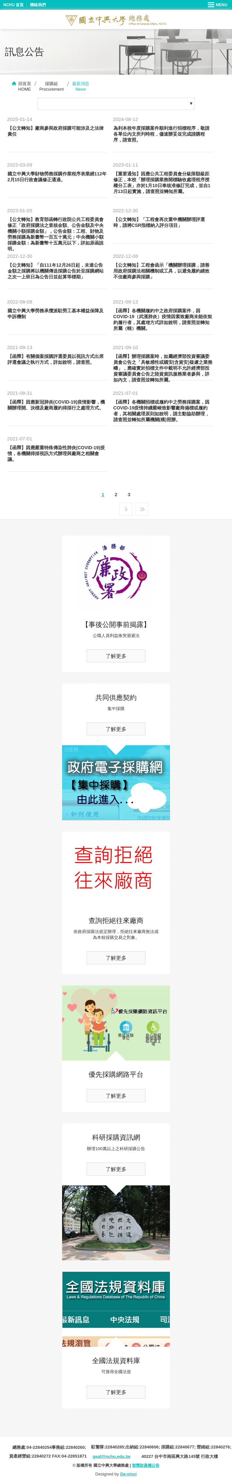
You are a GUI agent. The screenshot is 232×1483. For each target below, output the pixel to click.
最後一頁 (142, 507)
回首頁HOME (24, 86)
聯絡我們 (38, 5)
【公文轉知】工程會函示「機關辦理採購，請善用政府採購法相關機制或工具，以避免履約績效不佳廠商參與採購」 (161, 270)
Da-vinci (128, 1474)
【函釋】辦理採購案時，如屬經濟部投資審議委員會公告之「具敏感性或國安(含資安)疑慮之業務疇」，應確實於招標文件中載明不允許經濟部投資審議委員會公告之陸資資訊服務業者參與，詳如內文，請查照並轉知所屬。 (162, 368)
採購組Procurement (52, 86)
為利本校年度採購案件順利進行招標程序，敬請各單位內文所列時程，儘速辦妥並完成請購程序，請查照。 (161, 134)
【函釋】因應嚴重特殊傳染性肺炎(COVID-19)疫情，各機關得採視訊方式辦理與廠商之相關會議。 (56, 453)
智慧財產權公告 (145, 1465)
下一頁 (125, 507)
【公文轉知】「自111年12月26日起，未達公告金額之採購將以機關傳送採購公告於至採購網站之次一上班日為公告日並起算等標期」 (56, 270)
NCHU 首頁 (13, 5)
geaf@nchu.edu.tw (111, 1456)
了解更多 (116, 656)
